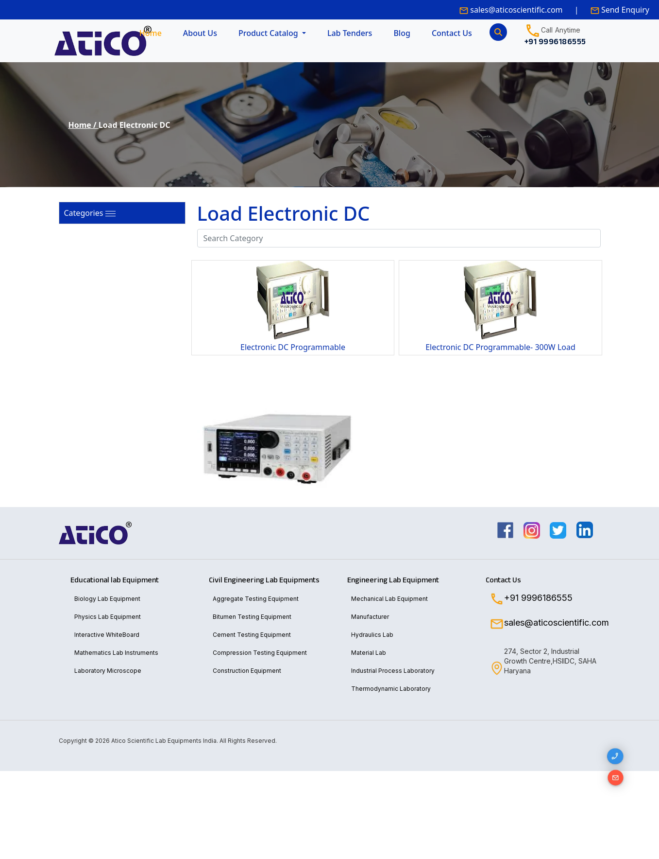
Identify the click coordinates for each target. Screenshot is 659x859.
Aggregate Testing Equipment (256, 598)
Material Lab (368, 652)
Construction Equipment (247, 670)
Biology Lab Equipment (107, 598)
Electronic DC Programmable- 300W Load (500, 347)
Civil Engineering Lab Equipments (264, 580)
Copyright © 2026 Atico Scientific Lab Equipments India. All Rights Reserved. (168, 740)
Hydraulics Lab (372, 634)
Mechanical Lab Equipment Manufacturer (389, 607)
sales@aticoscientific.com (516, 9)
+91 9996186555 (538, 598)
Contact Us (452, 33)
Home (150, 33)
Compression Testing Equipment (260, 652)
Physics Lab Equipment (107, 616)
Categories (83, 213)
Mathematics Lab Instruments (116, 652)
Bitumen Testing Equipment (252, 616)
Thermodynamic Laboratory (391, 688)
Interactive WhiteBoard (106, 634)
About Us (200, 33)
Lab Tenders (349, 33)
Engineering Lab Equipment (393, 580)
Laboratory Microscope (107, 670)
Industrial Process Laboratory (393, 670)
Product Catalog (269, 33)
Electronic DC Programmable (292, 347)
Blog (401, 33)
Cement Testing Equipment (252, 634)
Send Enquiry (624, 9)
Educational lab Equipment (114, 580)
